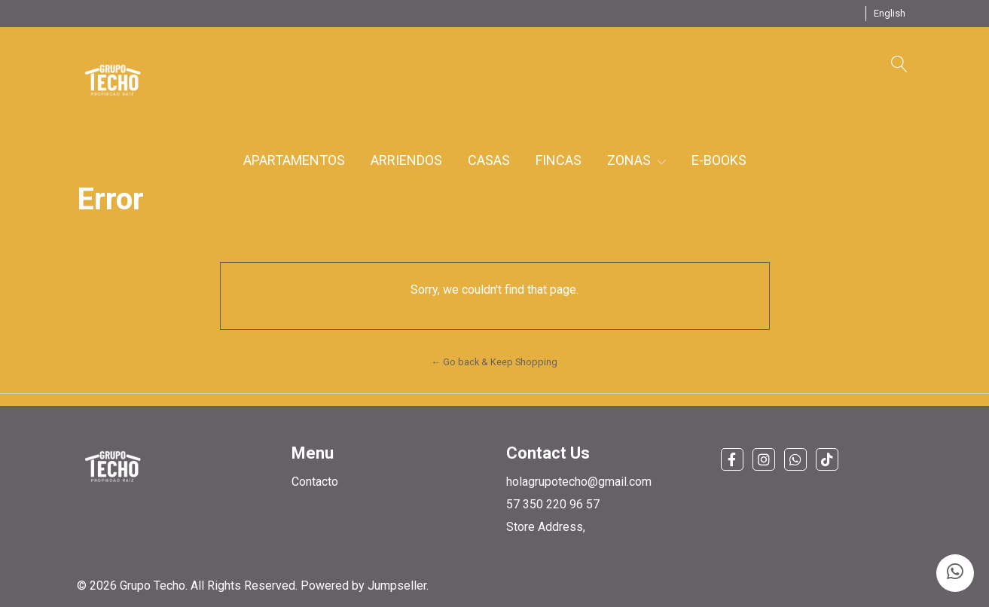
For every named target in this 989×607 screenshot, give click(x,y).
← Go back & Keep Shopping (495, 362)
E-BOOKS (718, 160)
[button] (889, 13)
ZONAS (636, 160)
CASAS (489, 160)
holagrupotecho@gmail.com (579, 481)
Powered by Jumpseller (363, 585)
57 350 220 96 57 (553, 504)
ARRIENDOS (406, 160)
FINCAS (558, 160)
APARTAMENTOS (294, 160)
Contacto (315, 481)
